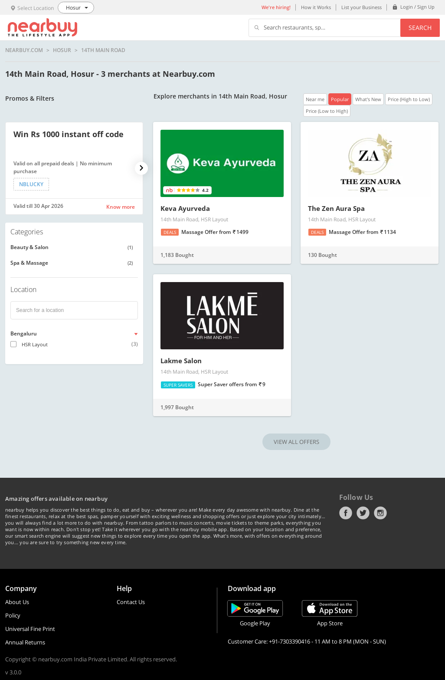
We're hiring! (276, 7)
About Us (17, 602)
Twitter (363, 512)
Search (420, 27)
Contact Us (131, 602)
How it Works (316, 7)
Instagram (380, 512)
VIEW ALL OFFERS (296, 442)
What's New (368, 99)
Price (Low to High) (327, 111)
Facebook (345, 512)
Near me (315, 99)
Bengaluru (23, 333)
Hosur (62, 50)
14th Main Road (103, 50)
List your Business (361, 7)
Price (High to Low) (409, 99)
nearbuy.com (24, 50)
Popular (340, 99)
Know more (120, 206)
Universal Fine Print (30, 629)
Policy (12, 615)
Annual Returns (25, 642)
